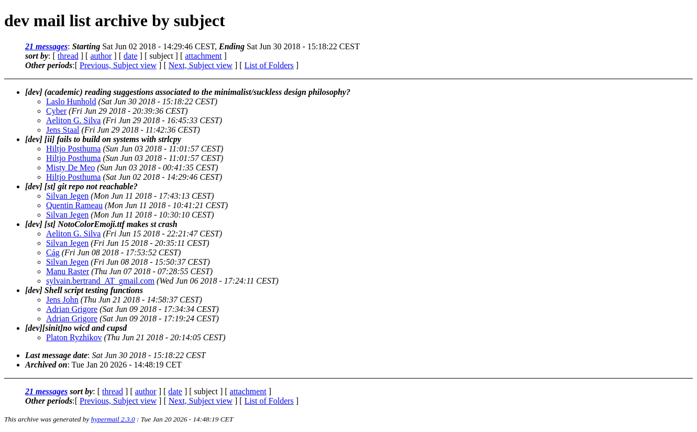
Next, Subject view (201, 65)
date (131, 55)
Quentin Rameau (74, 205)
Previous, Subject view (118, 65)
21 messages (46, 46)
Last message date (56, 355)
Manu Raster (67, 271)
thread (68, 55)
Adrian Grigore (71, 309)
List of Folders (269, 65)
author (101, 55)
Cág (53, 252)
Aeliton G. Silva (73, 120)
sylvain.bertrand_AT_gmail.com (100, 280)
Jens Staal (63, 129)
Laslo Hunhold (71, 101)
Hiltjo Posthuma (73, 148)
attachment (203, 55)
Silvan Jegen (67, 195)
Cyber (56, 110)
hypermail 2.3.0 (113, 419)
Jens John (62, 299)
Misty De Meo (70, 167)
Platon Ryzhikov (74, 337)
